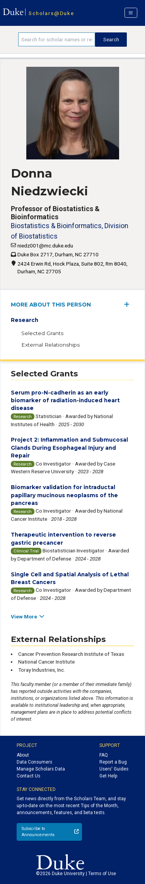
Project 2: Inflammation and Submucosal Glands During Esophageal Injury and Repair (69, 448)
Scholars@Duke (51, 13)
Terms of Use (102, 873)
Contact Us (28, 776)
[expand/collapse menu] (129, 304)
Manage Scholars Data (41, 769)
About (23, 755)
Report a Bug (113, 762)
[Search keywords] (56, 39)
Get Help (108, 776)
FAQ (103, 755)
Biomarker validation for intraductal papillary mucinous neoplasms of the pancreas (64, 495)
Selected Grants (42, 333)
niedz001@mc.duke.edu (45, 245)
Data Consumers (34, 762)
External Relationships (50, 345)
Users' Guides (113, 769)
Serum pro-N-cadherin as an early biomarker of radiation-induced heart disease (65, 401)
